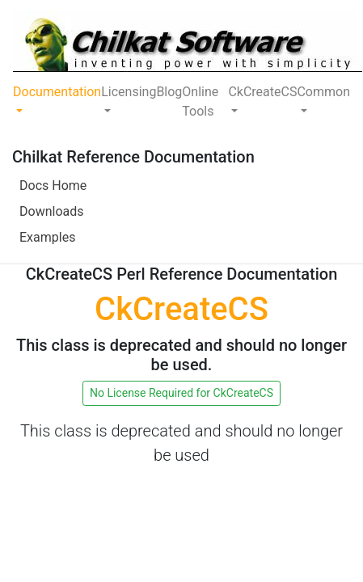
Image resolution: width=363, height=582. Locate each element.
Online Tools (200, 101)
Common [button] (323, 91)
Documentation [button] (57, 91)
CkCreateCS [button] (262, 91)
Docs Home (53, 185)
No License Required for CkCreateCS (181, 392)
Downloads (51, 211)
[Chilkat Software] (188, 41)
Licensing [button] (128, 91)
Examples (47, 237)
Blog (169, 91)
